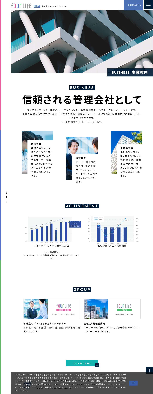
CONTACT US (86, 364)
